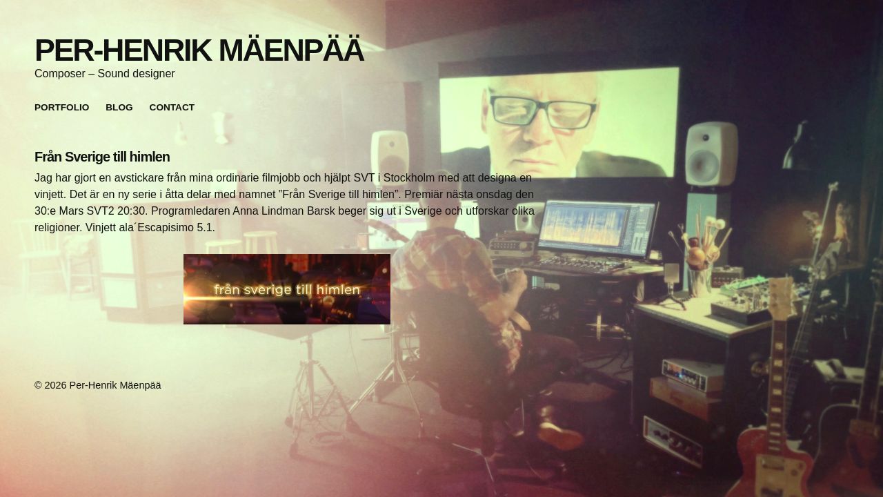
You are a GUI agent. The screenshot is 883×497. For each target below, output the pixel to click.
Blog (119, 107)
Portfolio (61, 107)
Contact (172, 107)
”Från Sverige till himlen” (338, 194)
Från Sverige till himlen (102, 156)
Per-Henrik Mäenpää (199, 49)
